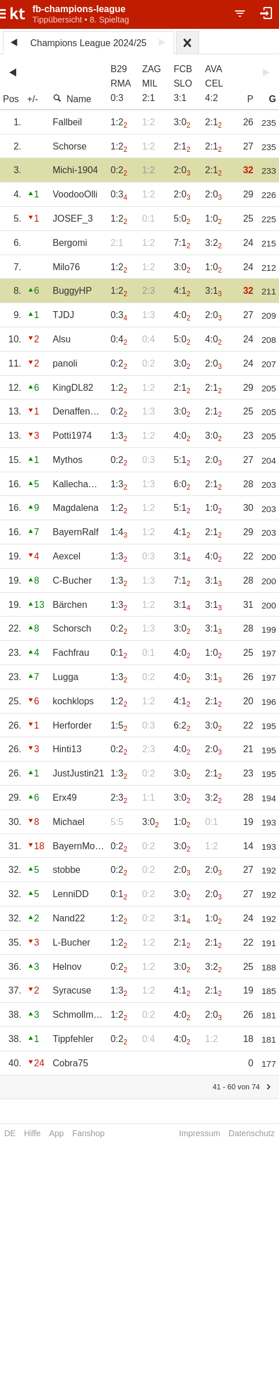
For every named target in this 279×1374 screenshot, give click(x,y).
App (56, 1133)
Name (72, 99)
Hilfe (32, 1133)
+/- (32, 99)
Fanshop (88, 1133)
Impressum (199, 1133)
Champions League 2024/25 (88, 43)
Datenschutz (252, 1133)
